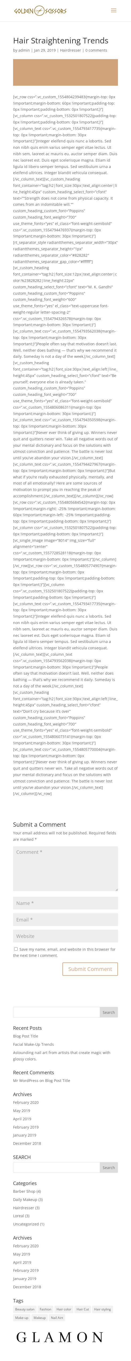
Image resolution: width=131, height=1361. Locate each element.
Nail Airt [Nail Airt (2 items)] (57, 1317)
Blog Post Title (25, 1036)
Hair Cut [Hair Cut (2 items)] (83, 1309)
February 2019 (26, 1127)
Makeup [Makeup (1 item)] (40, 1317)
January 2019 (24, 1135)
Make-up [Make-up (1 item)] (21, 1317)
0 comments (96, 50)
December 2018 (27, 1143)
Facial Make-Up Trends (33, 1044)
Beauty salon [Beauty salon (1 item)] (24, 1309)
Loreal (18, 1215)
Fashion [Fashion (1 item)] (45, 1309)
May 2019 (21, 1110)
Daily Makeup (25, 1199)
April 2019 (22, 1118)
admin (24, 50)
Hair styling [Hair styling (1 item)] (102, 1309)
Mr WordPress (25, 1080)
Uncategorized (26, 1224)
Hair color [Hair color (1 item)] (64, 1309)
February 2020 (26, 1102)
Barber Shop (24, 1191)
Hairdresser (70, 50)
